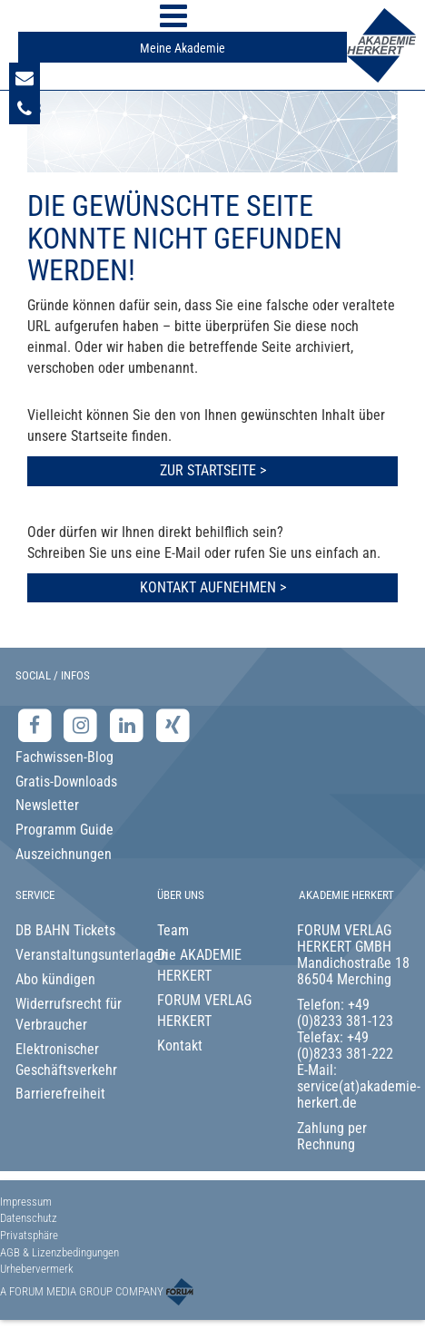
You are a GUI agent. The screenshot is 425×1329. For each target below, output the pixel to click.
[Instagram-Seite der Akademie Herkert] (83, 725)
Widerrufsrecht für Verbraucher (68, 1014)
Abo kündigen (55, 979)
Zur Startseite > (213, 470)
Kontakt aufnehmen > (213, 587)
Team (173, 930)
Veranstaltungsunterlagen (71, 954)
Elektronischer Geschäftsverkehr (66, 1060)
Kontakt (180, 1045)
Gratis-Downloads (66, 781)
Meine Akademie (182, 48)
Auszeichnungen (63, 854)
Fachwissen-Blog (64, 757)
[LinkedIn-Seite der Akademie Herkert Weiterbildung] (128, 725)
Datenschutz (28, 1218)
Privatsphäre (29, 1235)
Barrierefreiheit (60, 1093)
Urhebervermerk (37, 1268)
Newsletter (47, 805)
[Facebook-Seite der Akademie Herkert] (37, 725)
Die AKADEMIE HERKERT (199, 965)
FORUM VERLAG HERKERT (204, 1011)
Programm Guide (64, 829)
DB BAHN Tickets (65, 930)
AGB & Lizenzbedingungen (59, 1252)
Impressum (26, 1201)
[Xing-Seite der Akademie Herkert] (173, 725)
